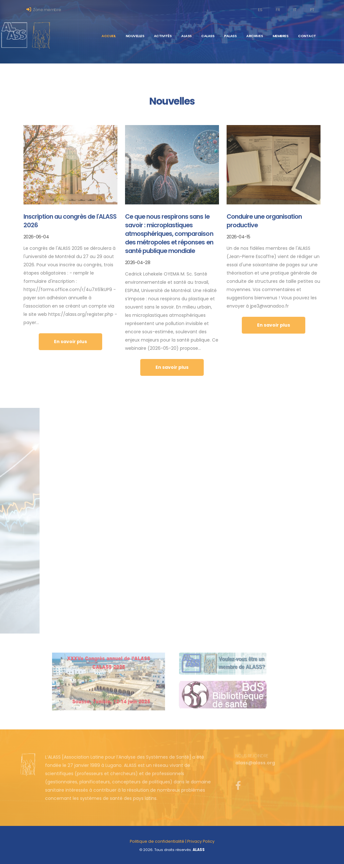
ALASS (186, 35)
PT (312, 9)
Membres (280, 35)
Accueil (109, 35)
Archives (254, 35)
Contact (307, 35)
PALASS (230, 35)
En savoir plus (70, 341)
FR (278, 9)
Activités (163, 35)
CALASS (207, 35)
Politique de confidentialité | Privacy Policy (172, 841)
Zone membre (43, 9)
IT (295, 9)
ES (260, 9)
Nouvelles (135, 35)
